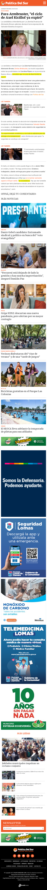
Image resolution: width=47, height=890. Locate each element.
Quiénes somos (11, 866)
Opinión (24, 863)
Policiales (16, 863)
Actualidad (24, 861)
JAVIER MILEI (31, 59)
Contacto (37, 866)
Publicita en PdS (22, 866)
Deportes (32, 861)
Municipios (8, 861)
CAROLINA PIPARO (29, 58)
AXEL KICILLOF (21, 58)
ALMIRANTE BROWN (11, 58)
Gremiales (16, 861)
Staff (31, 866)
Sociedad (40, 861)
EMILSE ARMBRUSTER (40, 58)
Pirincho (31, 863)
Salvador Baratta (39, 124)
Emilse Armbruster (21, 69)
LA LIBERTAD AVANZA (40, 59)
